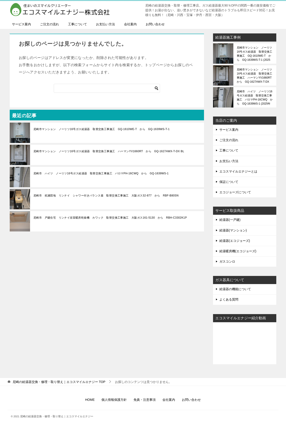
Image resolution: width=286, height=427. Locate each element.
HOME (90, 399)
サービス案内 (21, 24)
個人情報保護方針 (114, 399)
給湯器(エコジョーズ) (234, 241)
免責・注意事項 (145, 399)
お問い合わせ (155, 24)
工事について (77, 24)
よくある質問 (228, 299)
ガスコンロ (227, 261)
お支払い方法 (105, 24)
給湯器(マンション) (233, 230)
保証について (228, 182)
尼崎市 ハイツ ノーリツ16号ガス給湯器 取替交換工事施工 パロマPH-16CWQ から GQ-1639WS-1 (101, 173)
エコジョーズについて (235, 192)
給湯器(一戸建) (229, 220)
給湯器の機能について (235, 289)
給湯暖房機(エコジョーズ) (237, 251)
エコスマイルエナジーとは (238, 171)
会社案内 (130, 24)
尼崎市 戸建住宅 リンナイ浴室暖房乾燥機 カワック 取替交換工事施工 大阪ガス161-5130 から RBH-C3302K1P (110, 217)
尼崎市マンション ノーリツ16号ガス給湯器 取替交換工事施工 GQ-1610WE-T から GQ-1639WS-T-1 (101, 129)
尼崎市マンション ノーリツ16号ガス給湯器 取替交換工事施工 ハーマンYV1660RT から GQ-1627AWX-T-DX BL (108, 151)
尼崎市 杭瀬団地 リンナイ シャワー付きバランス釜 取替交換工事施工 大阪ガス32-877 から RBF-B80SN (106, 195)
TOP (59, 382)
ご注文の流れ (49, 24)
